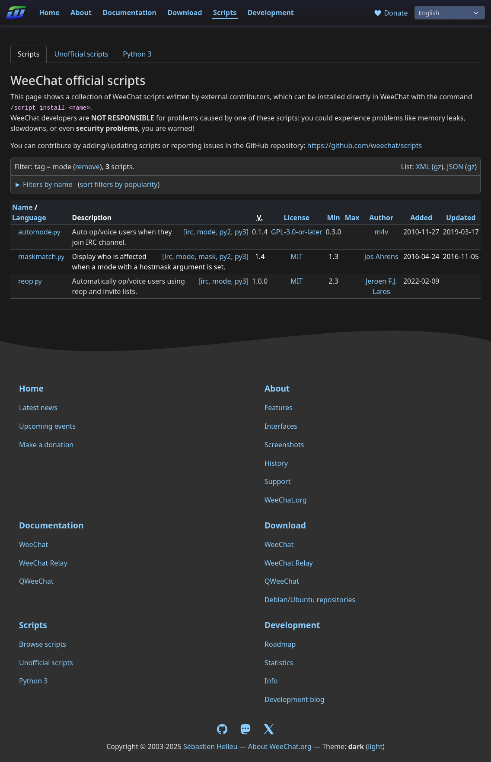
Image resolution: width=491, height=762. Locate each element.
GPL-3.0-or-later (296, 232)
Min (333, 217)
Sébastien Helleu (210, 746)
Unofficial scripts (81, 54)
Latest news (38, 407)
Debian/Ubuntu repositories (310, 599)
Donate (390, 13)
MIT (296, 256)
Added (421, 217)
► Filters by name (43, 184)
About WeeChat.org (280, 746)
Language (29, 217)
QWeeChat (36, 581)
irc (189, 232)
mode (206, 232)
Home (49, 12)
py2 (225, 232)
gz (437, 166)
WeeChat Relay (43, 563)
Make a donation (46, 444)
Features (279, 407)
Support (277, 481)
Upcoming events (47, 426)
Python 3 (137, 54)
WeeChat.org (286, 500)
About (81, 12)
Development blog (294, 699)
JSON (455, 166)
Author (381, 217)
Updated (461, 217)
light (375, 746)
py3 (240, 232)
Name (22, 207)
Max (352, 217)
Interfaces (281, 426)
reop (29, 281)
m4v (381, 232)
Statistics (279, 662)
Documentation (129, 12)
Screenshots (284, 444)
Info (271, 681)
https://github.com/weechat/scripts (364, 145)
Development (271, 12)
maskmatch (41, 256)
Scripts (224, 12)
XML (423, 166)
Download (185, 12)
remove (87, 166)
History (276, 463)
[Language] (449, 12)
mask (207, 256)
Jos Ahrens (381, 256)
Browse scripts (42, 644)
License (297, 217)
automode (39, 232)
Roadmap (280, 644)
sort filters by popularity (119, 184)
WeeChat (33, 544)
